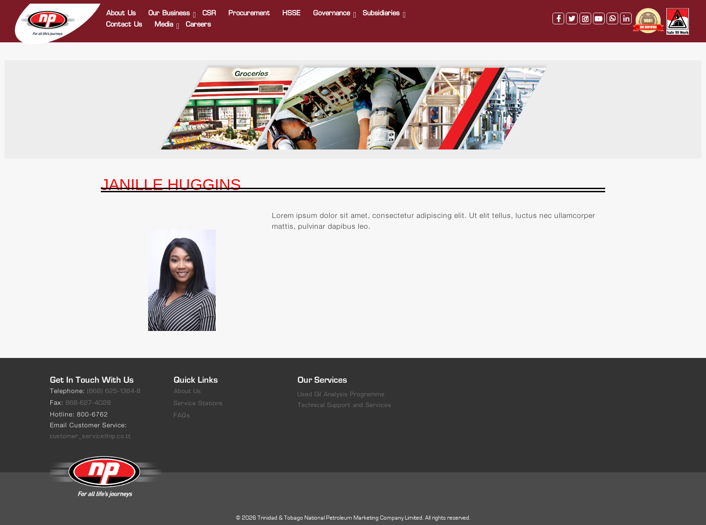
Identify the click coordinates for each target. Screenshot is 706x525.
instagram (584, 15)
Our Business (169, 10)
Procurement (250, 10)
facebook (557, 15)
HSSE (292, 10)
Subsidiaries (381, 10)
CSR (210, 10)
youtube (598, 15)
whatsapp (611, 15)
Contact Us (125, 21)
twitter (571, 15)
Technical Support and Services (345, 399)
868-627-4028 (88, 396)
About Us (121, 10)
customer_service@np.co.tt (90, 430)
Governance (332, 10)
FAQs (182, 409)
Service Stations (198, 397)
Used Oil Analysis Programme (341, 388)
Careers (199, 21)
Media (164, 21)
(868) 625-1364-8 (114, 385)
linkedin (625, 15)
